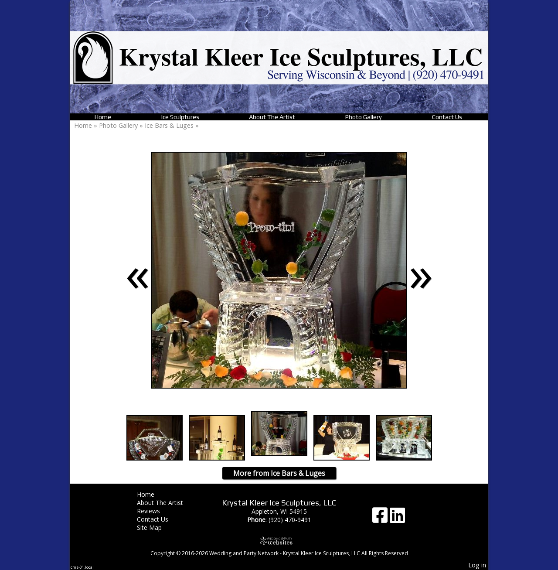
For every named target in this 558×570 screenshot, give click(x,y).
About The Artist (272, 116)
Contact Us (447, 116)
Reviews (155, 511)
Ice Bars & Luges (170, 125)
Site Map (156, 527)
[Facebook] (381, 518)
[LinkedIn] (397, 518)
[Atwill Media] (279, 541)
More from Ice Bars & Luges (279, 473)
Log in (477, 565)
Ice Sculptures (180, 116)
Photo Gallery (363, 116)
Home (103, 116)
